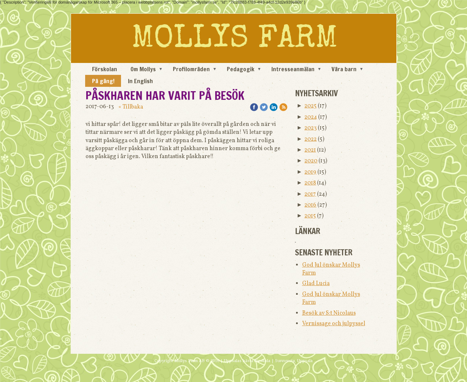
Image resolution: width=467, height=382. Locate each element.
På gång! (103, 81)
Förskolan (104, 69)
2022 (310, 139)
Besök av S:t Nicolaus (329, 313)
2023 (310, 128)
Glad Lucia (316, 284)
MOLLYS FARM (235, 40)
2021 (310, 150)
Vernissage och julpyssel (333, 324)
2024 (310, 117)
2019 (310, 172)
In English (140, 81)
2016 (310, 205)
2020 (310, 161)
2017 (310, 194)
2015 (310, 216)
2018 (310, 183)
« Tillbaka (130, 107)
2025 (310, 106)
